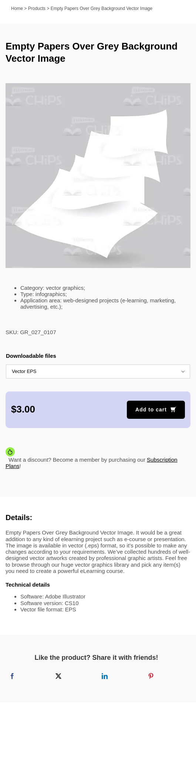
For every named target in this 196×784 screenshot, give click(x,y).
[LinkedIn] (104, 676)
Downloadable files (31, 356)
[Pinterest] (151, 676)
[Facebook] (12, 676)
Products (36, 8)
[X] (58, 676)
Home (17, 8)
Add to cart (151, 410)
